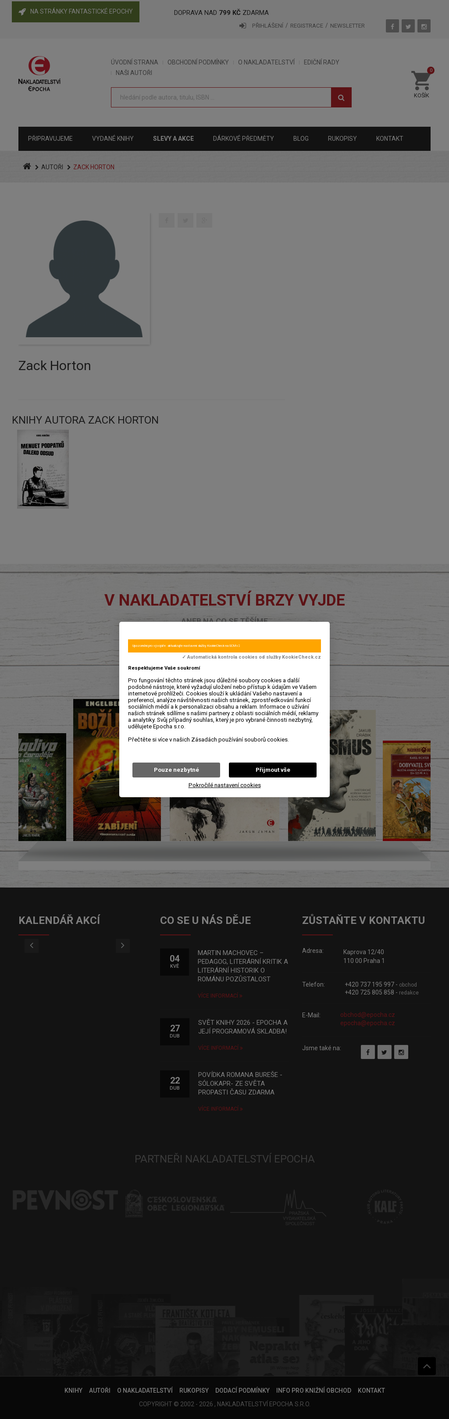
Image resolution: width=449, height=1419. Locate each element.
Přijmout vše (273, 770)
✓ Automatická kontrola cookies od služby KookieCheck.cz (251, 657)
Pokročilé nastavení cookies (225, 785)
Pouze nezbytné (176, 770)
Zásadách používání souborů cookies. (240, 739)
